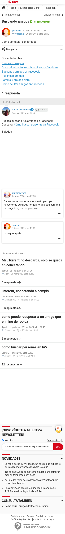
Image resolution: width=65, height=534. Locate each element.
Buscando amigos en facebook (21, 71)
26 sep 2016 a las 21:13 (37, 33)
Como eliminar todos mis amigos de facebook (30, 67)
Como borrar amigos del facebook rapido (27, 506)
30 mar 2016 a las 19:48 (23, 113)
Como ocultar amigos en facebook (23, 84)
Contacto (37, 519)
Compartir (11, 49)
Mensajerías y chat (30, 7)
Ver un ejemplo (55, 440)
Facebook (50, 7)
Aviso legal (49, 519)
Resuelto (37, 21)
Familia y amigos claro (16, 80)
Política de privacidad (21, 519)
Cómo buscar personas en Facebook (36, 124)
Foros (13, 7)
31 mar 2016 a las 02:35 (24, 196)
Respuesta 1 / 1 (11, 102)
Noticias (7, 440)
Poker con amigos (13, 75)
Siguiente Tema (52, 14)
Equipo (30, 516)
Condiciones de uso (45, 516)
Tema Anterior (12, 14)
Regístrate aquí (18, 516)
